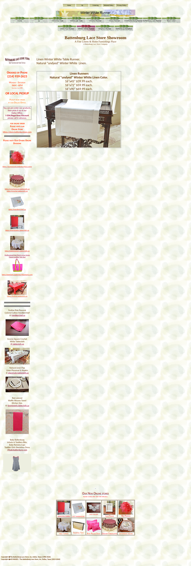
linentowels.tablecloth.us (18, 405)
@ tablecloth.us (17, 344)
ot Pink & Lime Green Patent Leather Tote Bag (19, 256)
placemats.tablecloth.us (18, 373)
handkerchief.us (18, 315)
